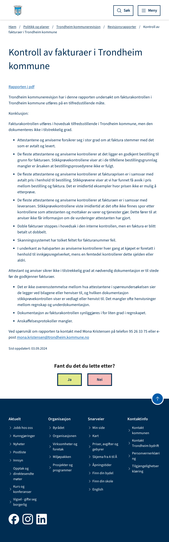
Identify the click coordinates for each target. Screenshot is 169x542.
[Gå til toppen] (157, 399)
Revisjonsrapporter (122, 26)
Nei (100, 379)
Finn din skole (100, 481)
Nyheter (17, 444)
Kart (93, 435)
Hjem (12, 26)
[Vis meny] (149, 10)
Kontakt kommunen (138, 430)
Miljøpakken (59, 456)
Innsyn (16, 460)
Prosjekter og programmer (60, 468)
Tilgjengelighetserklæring (143, 469)
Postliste (17, 452)
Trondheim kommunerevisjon (78, 26)
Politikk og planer (36, 26)
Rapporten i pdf (21, 87)
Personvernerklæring (143, 456)
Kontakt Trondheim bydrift (143, 443)
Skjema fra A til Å (102, 456)
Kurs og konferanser (20, 489)
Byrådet (56, 427)
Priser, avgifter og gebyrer (103, 447)
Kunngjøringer (22, 435)
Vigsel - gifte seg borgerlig (23, 502)
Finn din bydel (100, 473)
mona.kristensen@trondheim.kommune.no (53, 337)
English (95, 489)
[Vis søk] (123, 10)
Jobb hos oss (21, 427)
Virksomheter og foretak (62, 447)
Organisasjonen (62, 435)
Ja (70, 379)
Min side (96, 427)
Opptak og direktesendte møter (21, 473)
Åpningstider (100, 465)
